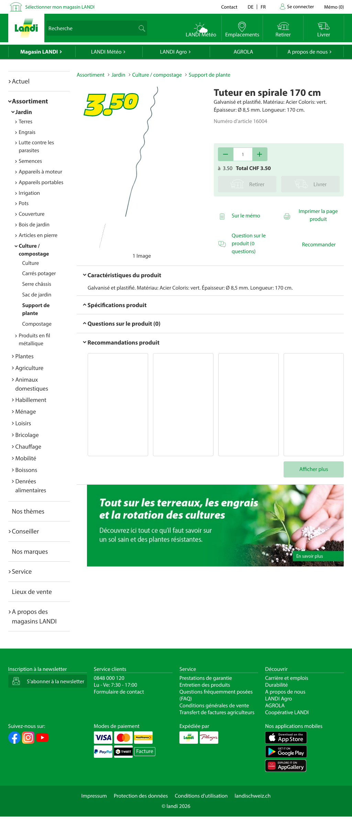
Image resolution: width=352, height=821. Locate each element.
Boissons (26, 470)
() (334, 6)
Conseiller (25, 531)
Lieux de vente (32, 591)
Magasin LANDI (39, 51)
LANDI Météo (106, 51)
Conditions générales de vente (214, 705)
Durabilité (276, 685)
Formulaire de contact (119, 691)
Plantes (24, 356)
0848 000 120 (109, 678)
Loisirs (23, 423)
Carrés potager (39, 273)
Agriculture (29, 368)
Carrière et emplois (286, 678)
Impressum (94, 795)
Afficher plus (313, 469)
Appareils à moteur (41, 171)
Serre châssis (36, 284)
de (251, 6)
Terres (26, 121)
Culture (30, 263)
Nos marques (30, 551)
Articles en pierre (38, 235)
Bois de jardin (34, 224)
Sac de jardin (37, 294)
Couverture (32, 214)
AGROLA (243, 51)
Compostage (37, 323)
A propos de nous (307, 51)
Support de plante (209, 74)
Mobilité (25, 458)
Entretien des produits (204, 685)
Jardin (23, 112)
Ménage (25, 411)
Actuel (21, 81)
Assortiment (30, 101)
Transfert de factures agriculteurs (216, 712)
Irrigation (29, 193)
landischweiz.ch (253, 795)
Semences (30, 161)
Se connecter (300, 6)
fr (263, 6)
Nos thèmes (28, 511)
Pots (24, 203)
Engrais (27, 132)
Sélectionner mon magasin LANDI (60, 6)
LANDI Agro (173, 51)
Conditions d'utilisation (201, 795)
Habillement (30, 400)
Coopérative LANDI (287, 712)
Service (22, 571)
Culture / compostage (157, 74)
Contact (229, 6)
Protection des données (141, 795)
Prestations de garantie (205, 678)
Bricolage (27, 435)
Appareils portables (41, 182)
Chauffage (28, 446)
